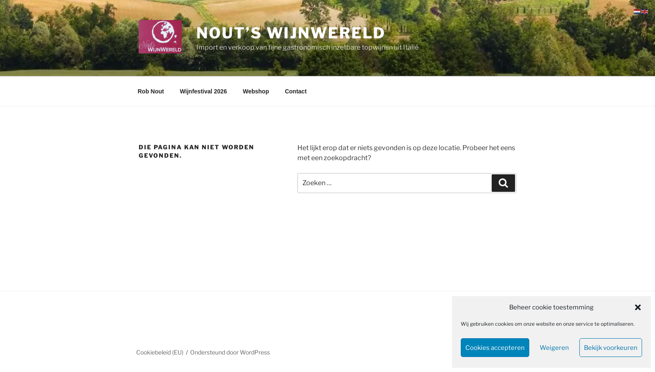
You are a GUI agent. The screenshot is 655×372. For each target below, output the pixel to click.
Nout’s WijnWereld (291, 33)
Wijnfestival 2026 (203, 91)
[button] (638, 307)
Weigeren (554, 348)
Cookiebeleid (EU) (159, 352)
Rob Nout (151, 91)
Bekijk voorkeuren (610, 348)
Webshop (256, 91)
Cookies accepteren (495, 348)
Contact (296, 91)
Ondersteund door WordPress (230, 352)
